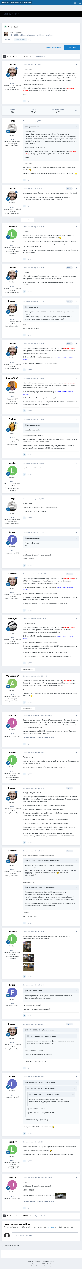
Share (8, 39)
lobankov (12, 227)
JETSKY (12, 715)
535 (12, 83)
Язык (30, 1261)
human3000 (12, 378)
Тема (37, 1261)
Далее (25, 56)
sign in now (50, 1227)
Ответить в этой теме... (23, 1235)
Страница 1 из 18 (40, 56)
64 (12, 637)
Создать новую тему (53, 48)
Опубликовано (32, 64)
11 (12, 734)
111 (12, 397)
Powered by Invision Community (41, 1266)
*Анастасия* (12, 676)
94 (12, 551)
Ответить (72, 48)
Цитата (30, 101)
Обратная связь (48, 1261)
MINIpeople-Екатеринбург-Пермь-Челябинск (36, 35)
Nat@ (12, 121)
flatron (12, 532)
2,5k (12, 438)
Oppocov (18, 33)
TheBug (12, 419)
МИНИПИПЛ (11, 14)
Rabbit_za (12, 619)
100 (12, 245)
